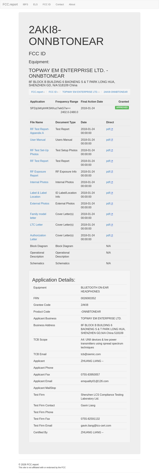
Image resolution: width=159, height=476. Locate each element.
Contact (60, 4)
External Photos (39, 203)
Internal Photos (39, 182)
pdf (109, 129)
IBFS (25, 4)
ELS (35, 4)
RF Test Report (39, 161)
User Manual (38, 139)
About (72, 4)
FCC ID (47, 4)
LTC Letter (36, 224)
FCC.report (10, 4)
